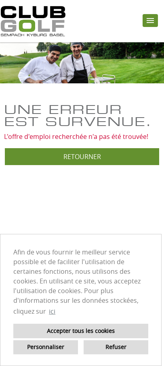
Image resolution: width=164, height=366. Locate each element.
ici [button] (52, 311)
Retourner (82, 156)
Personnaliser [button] (45, 347)
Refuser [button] (115, 347)
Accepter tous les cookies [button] (81, 331)
